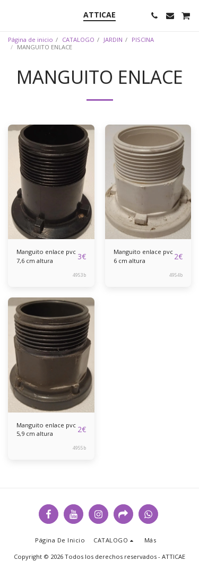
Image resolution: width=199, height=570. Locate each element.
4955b (79, 448)
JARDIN (113, 39)
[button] (12, 15)
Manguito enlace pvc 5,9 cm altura (46, 429)
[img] (51, 182)
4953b (79, 275)
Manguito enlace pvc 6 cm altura (143, 256)
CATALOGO (78, 39)
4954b (176, 275)
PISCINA (143, 39)
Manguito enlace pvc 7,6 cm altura (46, 256)
